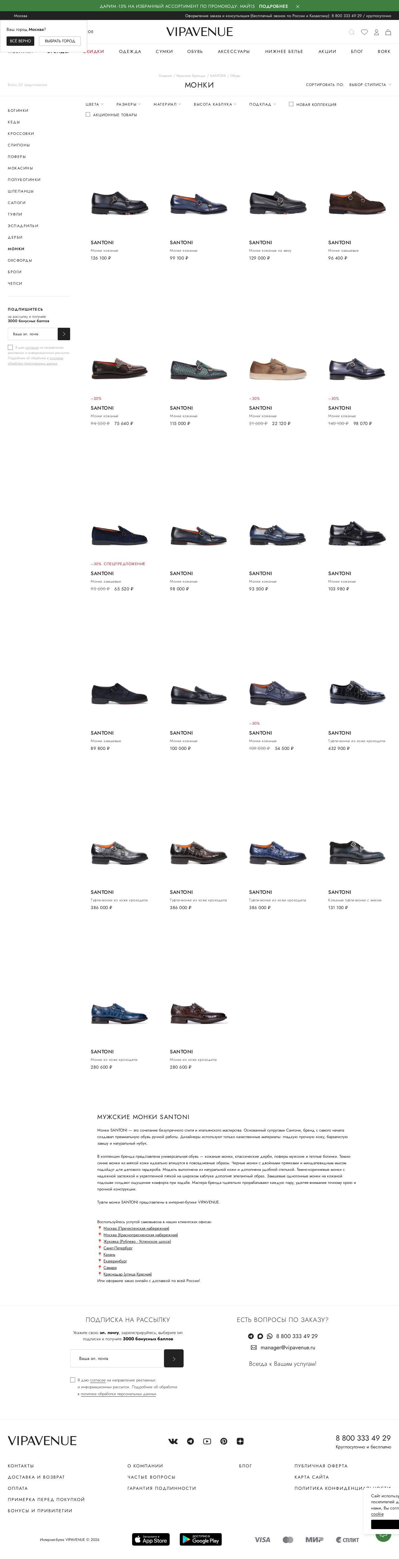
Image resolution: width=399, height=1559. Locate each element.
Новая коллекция (316, 104)
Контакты (21, 1466)
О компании (145, 1466)
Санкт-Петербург (117, 1248)
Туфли (15, 214)
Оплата (18, 1488)
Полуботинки (24, 180)
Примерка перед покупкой (46, 1499)
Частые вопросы (151, 1477)
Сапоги (17, 203)
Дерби (15, 237)
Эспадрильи (23, 226)
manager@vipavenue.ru (288, 1347)
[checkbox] (39, 355)
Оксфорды (20, 260)
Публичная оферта (321, 1466)
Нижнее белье (284, 51)
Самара (110, 1268)
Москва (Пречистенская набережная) (136, 1228)
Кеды (14, 122)
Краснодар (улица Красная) (127, 1274)
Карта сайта (312, 1477)
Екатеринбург (115, 1261)
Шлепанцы (21, 191)
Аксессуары (234, 51)
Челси (15, 283)
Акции (328, 51)
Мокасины (20, 168)
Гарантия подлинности (161, 1488)
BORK (384, 51)
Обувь (195, 51)
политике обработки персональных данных (35, 360)
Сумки (164, 51)
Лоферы (17, 157)
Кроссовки (21, 133)
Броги (15, 272)
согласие (32, 347)
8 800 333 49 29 (347, 16)
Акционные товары (115, 115)
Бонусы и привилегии (40, 1511)
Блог (357, 51)
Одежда (130, 51)
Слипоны (19, 145)
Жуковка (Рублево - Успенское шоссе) (137, 1241)
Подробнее (273, 6)
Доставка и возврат (36, 1477)
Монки (16, 249)
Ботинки (18, 110)
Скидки (93, 51)
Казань (109, 1254)
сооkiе (276, 1514)
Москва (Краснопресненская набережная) (140, 1235)
